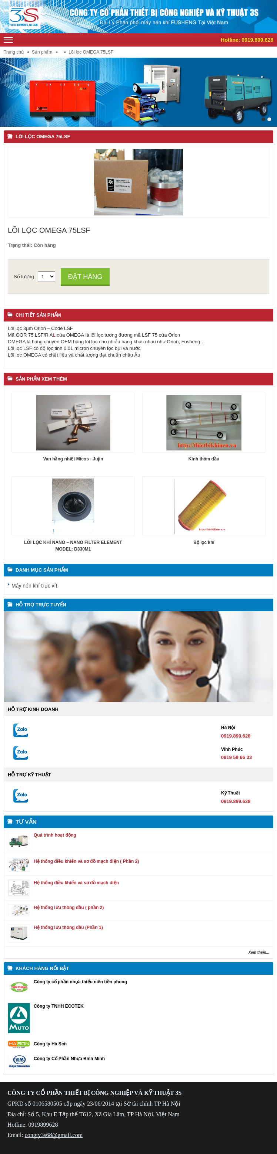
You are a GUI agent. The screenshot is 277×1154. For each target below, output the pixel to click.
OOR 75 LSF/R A (34, 335)
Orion (174, 335)
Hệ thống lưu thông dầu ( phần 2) (69, 907)
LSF (68, 328)
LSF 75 (149, 335)
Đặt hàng (85, 276)
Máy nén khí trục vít (34, 586)
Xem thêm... (258, 952)
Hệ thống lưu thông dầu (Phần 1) (68, 927)
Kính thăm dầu (204, 459)
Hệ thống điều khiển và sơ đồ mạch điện (76, 882)
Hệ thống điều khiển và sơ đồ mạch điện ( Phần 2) (86, 861)
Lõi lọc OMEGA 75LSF (43, 136)
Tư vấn (26, 821)
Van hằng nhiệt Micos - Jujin (73, 459)
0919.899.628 (257, 40)
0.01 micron (76, 348)
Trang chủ (14, 52)
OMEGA (75, 335)
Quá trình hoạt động (55, 835)
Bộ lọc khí (203, 542)
